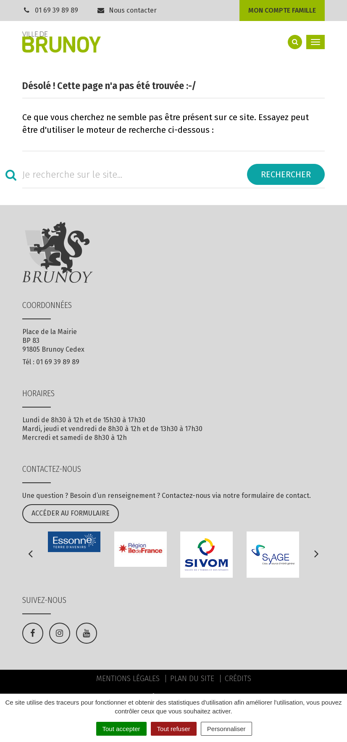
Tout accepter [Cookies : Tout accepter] (121, 728)
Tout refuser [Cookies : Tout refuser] (173, 728)
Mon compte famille (282, 10)
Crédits (238, 678)
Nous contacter (127, 10)
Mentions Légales (128, 678)
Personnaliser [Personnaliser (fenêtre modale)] (226, 728)
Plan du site (192, 678)
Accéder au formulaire (71, 513)
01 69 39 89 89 (56, 10)
